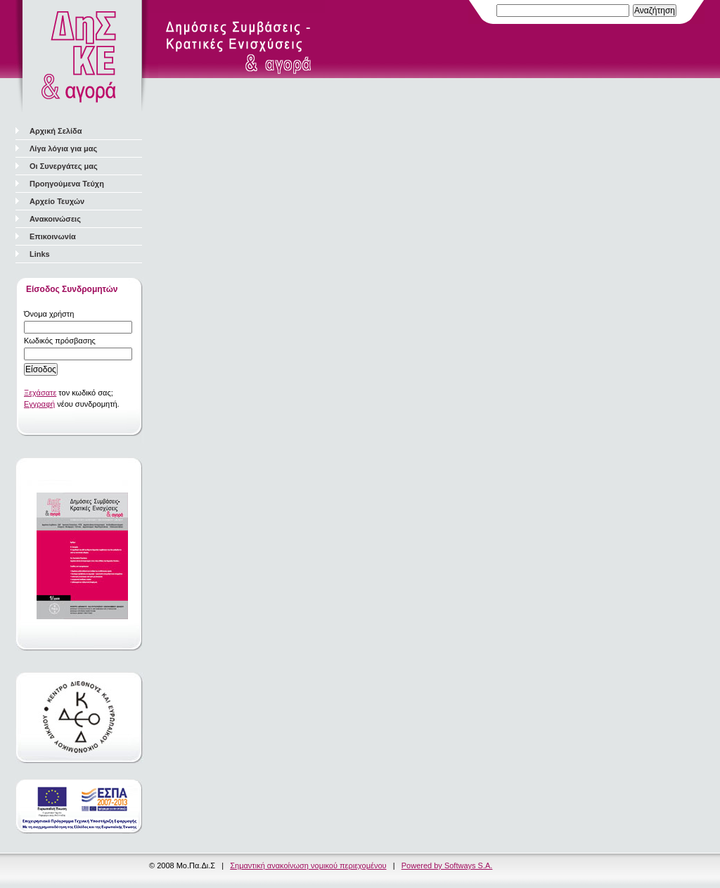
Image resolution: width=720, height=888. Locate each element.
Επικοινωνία (53, 236)
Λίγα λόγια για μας (63, 148)
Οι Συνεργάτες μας (64, 166)
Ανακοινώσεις (55, 219)
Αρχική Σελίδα (56, 131)
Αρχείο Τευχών (57, 201)
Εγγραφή (39, 404)
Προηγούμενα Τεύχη (67, 183)
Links (40, 254)
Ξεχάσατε (40, 392)
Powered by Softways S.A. (447, 865)
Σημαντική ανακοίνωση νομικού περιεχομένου (308, 865)
